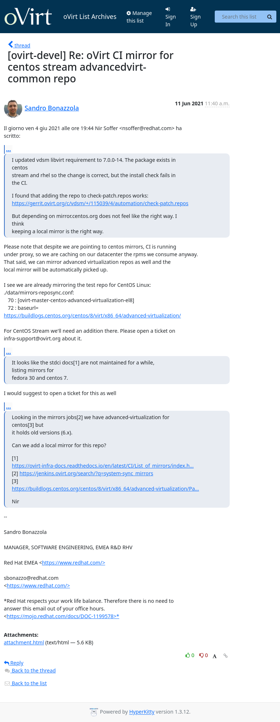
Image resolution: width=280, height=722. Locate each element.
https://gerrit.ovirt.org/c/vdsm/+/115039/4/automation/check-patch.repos (100, 203)
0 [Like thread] (190, 655)
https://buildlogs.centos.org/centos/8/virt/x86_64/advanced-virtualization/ (92, 315)
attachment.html (24, 642)
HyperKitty (141, 712)
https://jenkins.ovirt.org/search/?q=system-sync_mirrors (86, 473)
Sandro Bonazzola (52, 108)
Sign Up (195, 17)
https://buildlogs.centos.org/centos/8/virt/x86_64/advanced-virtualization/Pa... (105, 488)
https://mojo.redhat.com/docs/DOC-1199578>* (63, 616)
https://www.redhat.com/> (73, 562)
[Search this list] (239, 17)
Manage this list (139, 16)
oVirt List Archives (60, 17)
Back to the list (25, 683)
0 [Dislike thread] (203, 655)
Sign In (171, 17)
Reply (14, 662)
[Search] (269, 17)
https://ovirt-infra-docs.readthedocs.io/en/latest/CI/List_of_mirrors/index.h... (103, 465)
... (8, 149)
